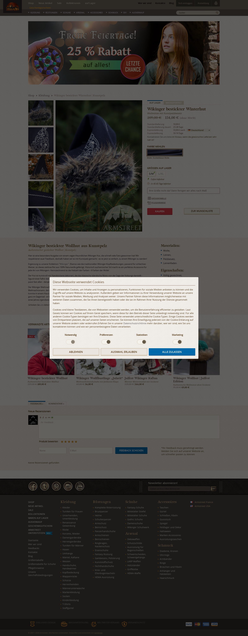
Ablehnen (76, 352)
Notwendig (71, 334)
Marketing (177, 334)
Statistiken (141, 334)
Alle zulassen (172, 352)
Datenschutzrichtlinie (134, 323)
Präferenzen (106, 334)
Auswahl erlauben (124, 352)
